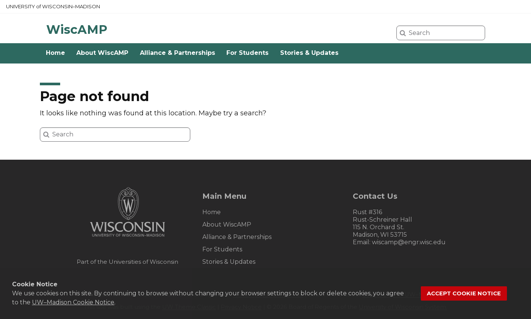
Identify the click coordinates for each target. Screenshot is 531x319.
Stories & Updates (309, 52)
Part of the (127, 261)
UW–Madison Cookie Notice (73, 302)
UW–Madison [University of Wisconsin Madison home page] (53, 6)
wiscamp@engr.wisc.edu (409, 242)
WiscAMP (76, 29)
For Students (247, 52)
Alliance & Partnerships (177, 52)
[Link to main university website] (127, 238)
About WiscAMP (102, 52)
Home (55, 52)
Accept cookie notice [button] (464, 293)
